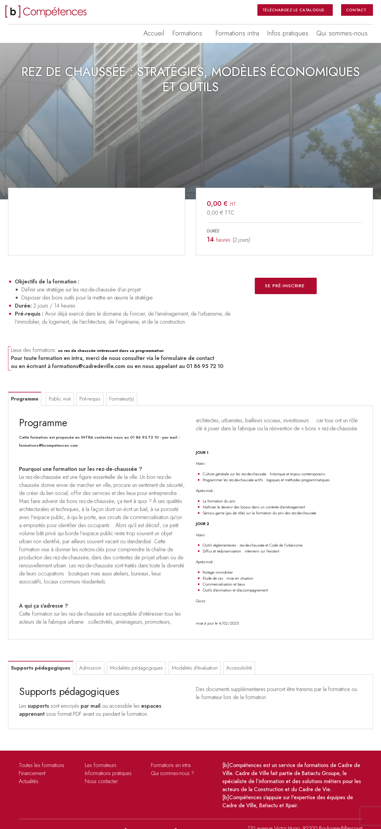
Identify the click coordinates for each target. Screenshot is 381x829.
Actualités (28, 781)
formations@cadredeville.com (88, 366)
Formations (187, 33)
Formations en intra (170, 765)
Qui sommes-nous (342, 33)
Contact (356, 10)
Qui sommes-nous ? (172, 773)
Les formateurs (100, 765)
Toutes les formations (41, 765)
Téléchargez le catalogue (294, 10)
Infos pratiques (287, 33)
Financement (32, 773)
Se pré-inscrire (285, 285)
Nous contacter (101, 781)
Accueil (153, 33)
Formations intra (237, 33)
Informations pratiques (108, 773)
